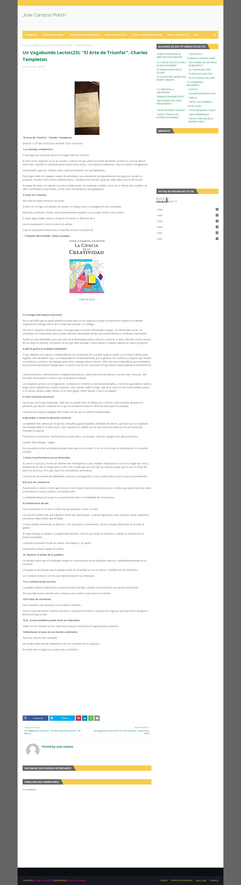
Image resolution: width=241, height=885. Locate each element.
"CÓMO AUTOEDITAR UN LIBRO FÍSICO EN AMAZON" (169, 56)
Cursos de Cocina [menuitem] (52, 34)
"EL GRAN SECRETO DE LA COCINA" (169, 71)
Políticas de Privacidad (181, 880)
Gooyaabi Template (76, 880)
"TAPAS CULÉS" (194, 106)
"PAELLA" (192, 97)
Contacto (214, 880)
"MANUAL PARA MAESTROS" (170, 96)
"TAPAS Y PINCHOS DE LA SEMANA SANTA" (200, 120)
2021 (188, 238)
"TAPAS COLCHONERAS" (200, 101)
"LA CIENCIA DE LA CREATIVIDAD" (165, 91)
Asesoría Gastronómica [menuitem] (85, 34)
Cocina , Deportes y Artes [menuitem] (147, 34)
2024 (188, 221)
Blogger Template (42, 880)
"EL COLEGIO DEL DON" (199, 69)
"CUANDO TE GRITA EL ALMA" (201, 58)
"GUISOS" (193, 89)
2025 (188, 215)
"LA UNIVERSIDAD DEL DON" (202, 93)
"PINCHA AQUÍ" (87, 299)
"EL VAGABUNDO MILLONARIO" (195, 84)
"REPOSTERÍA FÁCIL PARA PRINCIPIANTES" (168, 102)
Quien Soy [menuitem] (31, 34)
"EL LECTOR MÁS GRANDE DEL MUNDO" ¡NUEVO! (171, 78)
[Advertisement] (87, 688)
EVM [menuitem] (196, 34)
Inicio (25, 45)
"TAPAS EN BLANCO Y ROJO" (202, 110)
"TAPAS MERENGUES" (199, 114)
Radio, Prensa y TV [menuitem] (178, 34)
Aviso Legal (201, 880)
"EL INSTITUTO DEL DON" (200, 73)
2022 (188, 232)
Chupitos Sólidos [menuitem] (116, 34)
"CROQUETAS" (195, 54)
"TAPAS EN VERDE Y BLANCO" (171, 110)
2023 (188, 227)
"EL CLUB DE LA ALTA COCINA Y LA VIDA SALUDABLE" (171, 64)
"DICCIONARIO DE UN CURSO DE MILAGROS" (202, 64)
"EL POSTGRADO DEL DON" (201, 77)
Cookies (164, 880)
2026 (188, 209)
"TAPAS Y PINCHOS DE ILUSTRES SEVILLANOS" (168, 116)
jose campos (31, 66)
